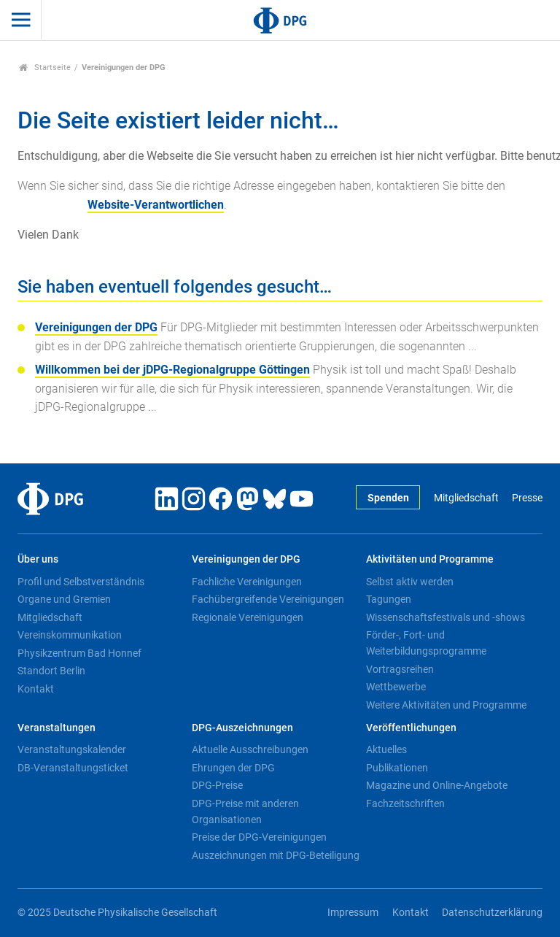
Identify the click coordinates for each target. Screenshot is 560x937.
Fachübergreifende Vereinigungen (268, 599)
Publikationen (397, 768)
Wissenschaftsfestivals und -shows (445, 617)
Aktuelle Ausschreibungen (250, 749)
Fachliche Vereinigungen (247, 581)
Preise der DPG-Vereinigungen (259, 837)
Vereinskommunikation (70, 635)
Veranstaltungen (57, 728)
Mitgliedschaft (466, 498)
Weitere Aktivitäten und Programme (446, 705)
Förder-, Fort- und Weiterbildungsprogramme (426, 643)
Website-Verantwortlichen (156, 205)
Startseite (45, 67)
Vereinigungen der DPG (96, 327)
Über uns (38, 559)
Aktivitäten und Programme (430, 559)
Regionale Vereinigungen (247, 617)
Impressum (352, 912)
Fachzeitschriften (405, 803)
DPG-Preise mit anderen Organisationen (245, 811)
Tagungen (388, 599)
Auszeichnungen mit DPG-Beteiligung (275, 855)
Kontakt (36, 689)
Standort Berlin (51, 670)
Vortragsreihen (400, 669)
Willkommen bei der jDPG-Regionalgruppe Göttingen (172, 370)
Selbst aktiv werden (410, 581)
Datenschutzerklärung (492, 912)
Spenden (388, 498)
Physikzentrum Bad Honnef (79, 653)
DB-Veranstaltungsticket (73, 768)
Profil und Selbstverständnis (81, 581)
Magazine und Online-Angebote (437, 785)
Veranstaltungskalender (72, 749)
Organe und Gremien (64, 599)
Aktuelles (386, 749)
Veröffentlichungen (411, 728)
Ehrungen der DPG (233, 768)
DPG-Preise (217, 785)
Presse (527, 498)
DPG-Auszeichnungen (242, 728)
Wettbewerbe (396, 687)
